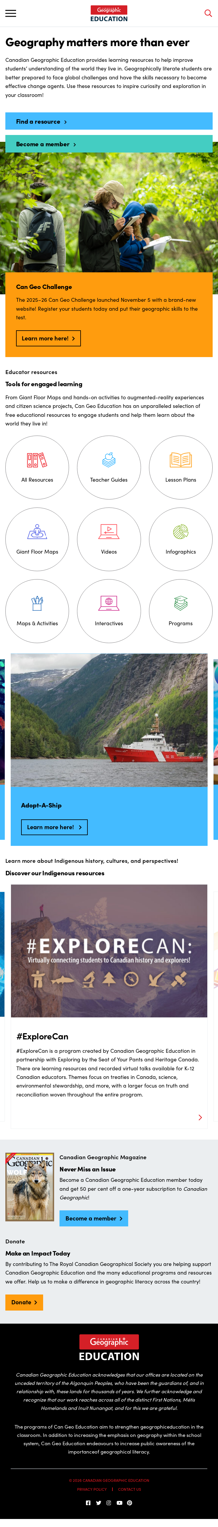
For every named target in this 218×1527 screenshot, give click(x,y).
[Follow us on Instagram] (109, 1503)
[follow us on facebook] (88, 1503)
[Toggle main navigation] (10, 13)
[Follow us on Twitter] (98, 1503)
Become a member (90, 1218)
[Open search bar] (208, 13)
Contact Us (129, 1489)
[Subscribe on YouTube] (119, 1503)
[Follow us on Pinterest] (129, 1503)
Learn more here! (45, 338)
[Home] (109, 13)
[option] (109, 749)
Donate (21, 1301)
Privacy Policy (92, 1489)
